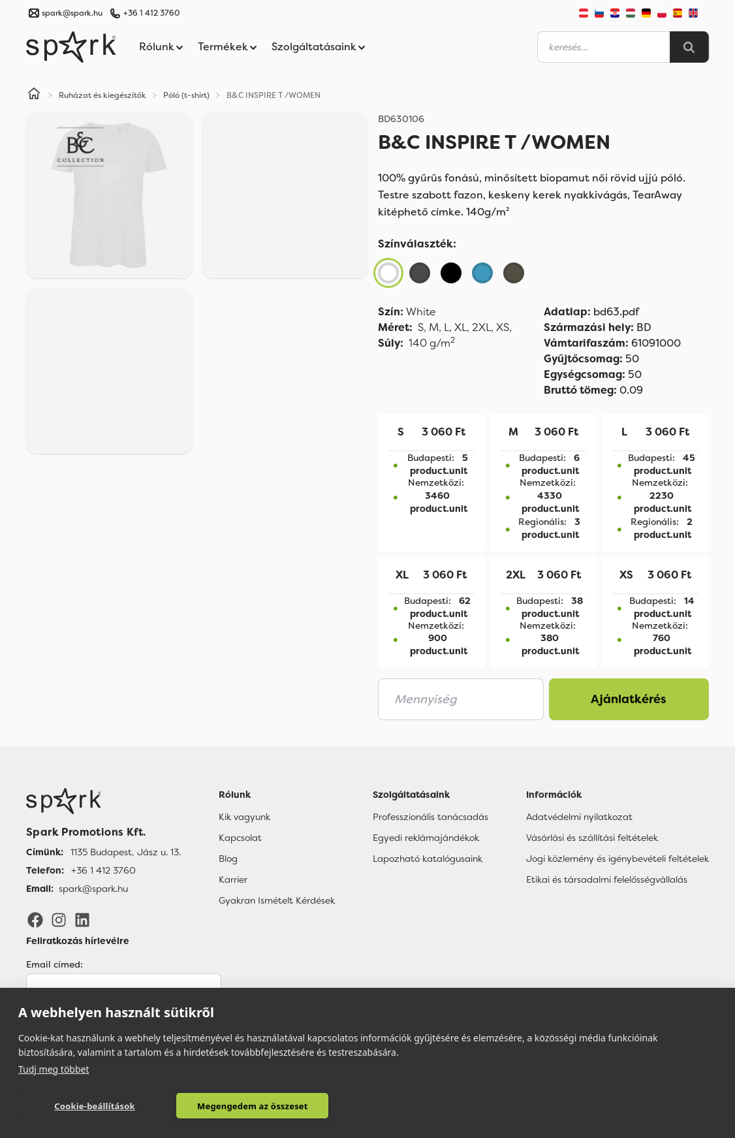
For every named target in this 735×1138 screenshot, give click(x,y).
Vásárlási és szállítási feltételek (592, 838)
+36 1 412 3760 (151, 13)
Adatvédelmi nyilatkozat (579, 817)
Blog (228, 858)
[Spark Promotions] (71, 47)
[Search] (689, 47)
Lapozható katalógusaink (427, 858)
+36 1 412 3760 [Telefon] (103, 870)
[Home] (34, 95)
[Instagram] (59, 919)
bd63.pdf (591, 312)
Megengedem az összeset (227, 1106)
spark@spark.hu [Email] (93, 888)
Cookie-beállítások (86, 1106)
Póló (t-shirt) (186, 95)
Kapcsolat (240, 838)
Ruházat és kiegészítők (102, 95)
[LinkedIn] (82, 919)
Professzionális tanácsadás (430, 817)
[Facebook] (35, 919)
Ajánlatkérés (628, 699)
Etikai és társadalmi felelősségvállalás (606, 879)
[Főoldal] (103, 801)
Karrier (233, 879)
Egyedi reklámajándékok (426, 838)
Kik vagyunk (244, 817)
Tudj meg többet (53, 1068)
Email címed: (54, 964)
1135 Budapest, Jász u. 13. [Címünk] (125, 852)
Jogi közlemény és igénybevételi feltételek (617, 858)
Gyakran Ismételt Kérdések (277, 900)
